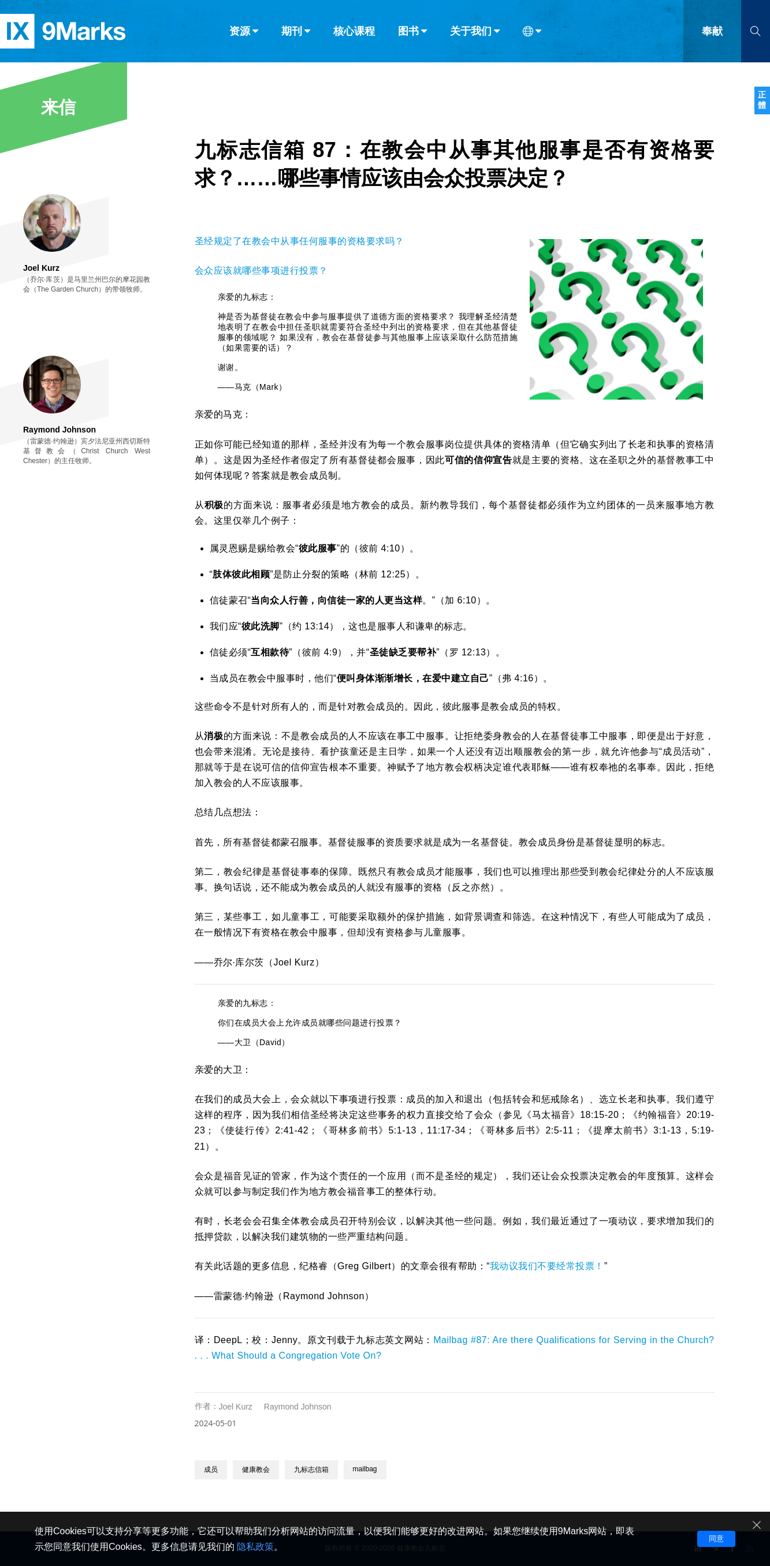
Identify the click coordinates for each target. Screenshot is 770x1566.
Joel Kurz (235, 1406)
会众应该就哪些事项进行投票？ (261, 270)
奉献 (712, 33)
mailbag (365, 1469)
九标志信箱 (311, 1470)
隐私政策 (255, 1547)
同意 (716, 1538)
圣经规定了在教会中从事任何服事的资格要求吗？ (299, 241)
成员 (211, 1470)
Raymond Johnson (298, 1406)
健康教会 (256, 1470)
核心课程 (354, 33)
